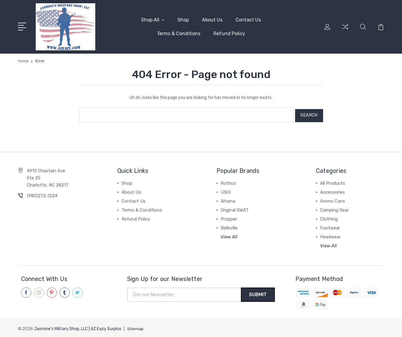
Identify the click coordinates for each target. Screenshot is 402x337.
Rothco (228, 181)
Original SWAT (235, 207)
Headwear (330, 234)
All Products (332, 181)
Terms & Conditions (178, 33)
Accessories (332, 189)
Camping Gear (334, 207)
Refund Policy (229, 33)
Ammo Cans (332, 198)
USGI (226, 189)
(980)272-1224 (42, 193)
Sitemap (135, 326)
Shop (183, 19)
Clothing (329, 216)
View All (229, 234)
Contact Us (248, 19)
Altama (228, 198)
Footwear (330, 225)
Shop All (152, 19)
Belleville (229, 225)
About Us (212, 19)
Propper (229, 216)
